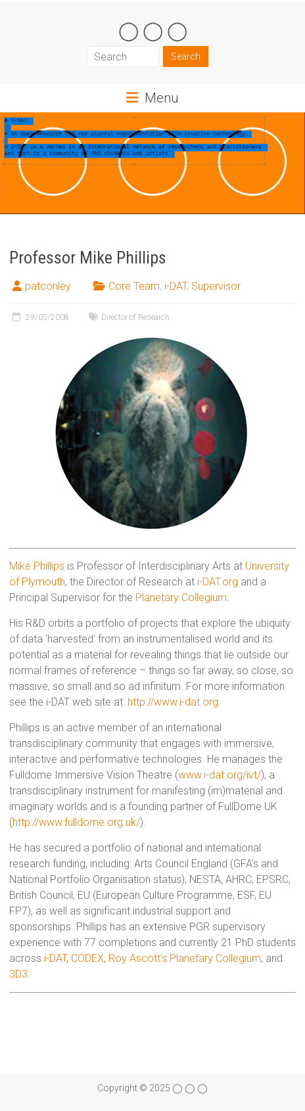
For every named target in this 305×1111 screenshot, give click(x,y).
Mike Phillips (36, 566)
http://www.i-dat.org (173, 702)
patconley (48, 286)
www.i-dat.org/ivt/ (219, 775)
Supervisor (216, 286)
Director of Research (135, 317)
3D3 (18, 974)
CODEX (87, 958)
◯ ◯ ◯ (152, 30)
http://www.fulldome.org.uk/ (76, 822)
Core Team (134, 286)
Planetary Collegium (181, 597)
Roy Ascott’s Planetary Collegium (184, 958)
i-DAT (175, 286)
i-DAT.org (217, 582)
